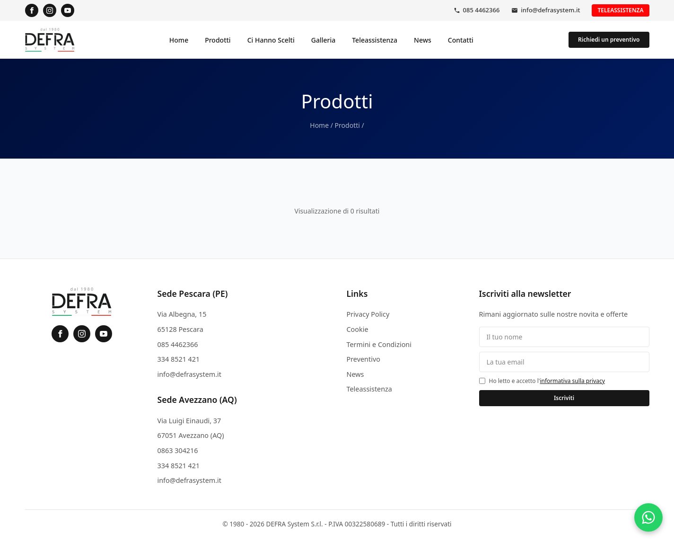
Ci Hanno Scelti (271, 40)
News (422, 40)
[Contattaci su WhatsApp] (648, 517)
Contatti (460, 40)
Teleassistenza (620, 10)
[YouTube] (67, 10)
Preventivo (363, 359)
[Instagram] (49, 10)
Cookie (357, 329)
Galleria (323, 40)
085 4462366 (481, 10)
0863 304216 (178, 450)
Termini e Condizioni (379, 344)
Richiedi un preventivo (608, 40)
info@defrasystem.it (550, 10)
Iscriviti (564, 398)
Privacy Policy (368, 314)
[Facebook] (31, 10)
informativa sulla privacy (572, 381)
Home (178, 40)
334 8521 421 (179, 359)
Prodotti (217, 40)
